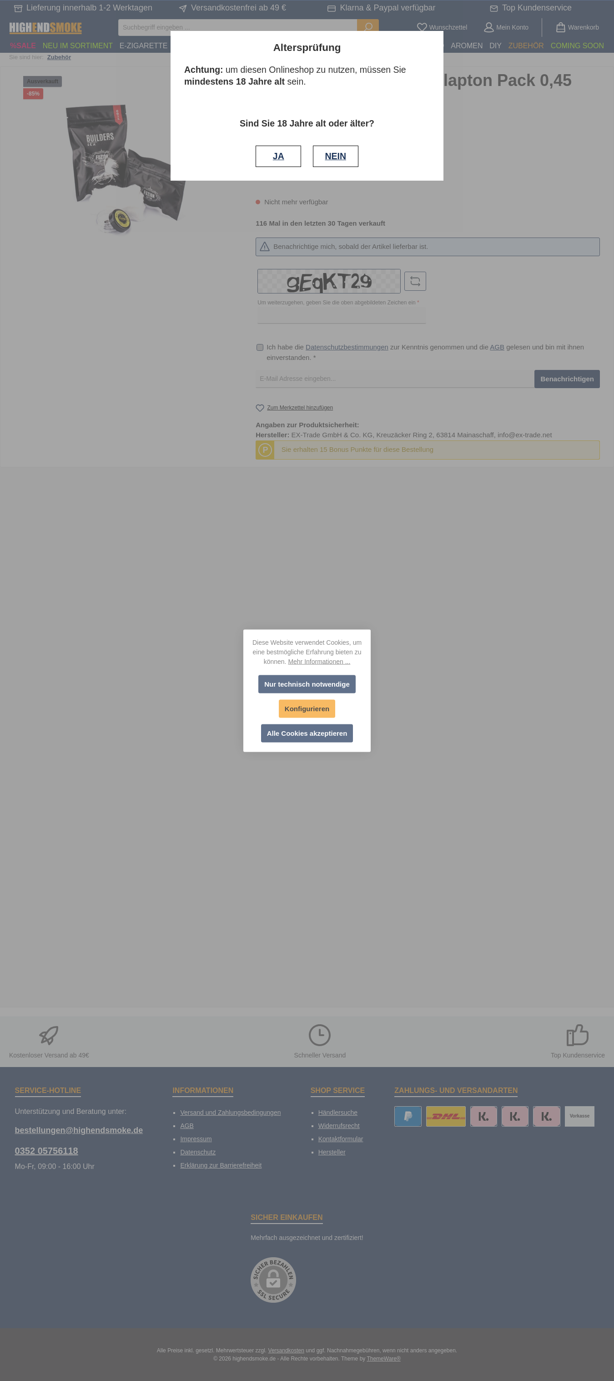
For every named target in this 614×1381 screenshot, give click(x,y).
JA (278, 156)
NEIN (335, 156)
